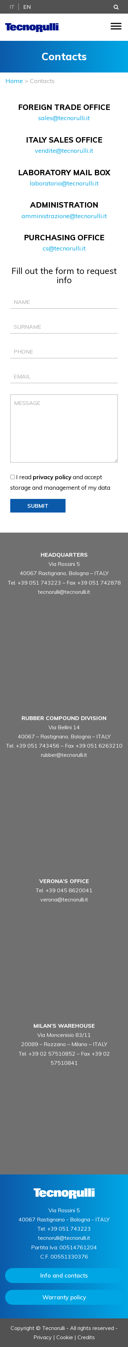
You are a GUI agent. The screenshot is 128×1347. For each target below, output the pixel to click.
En (27, 6)
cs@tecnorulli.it (64, 248)
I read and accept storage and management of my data (60, 482)
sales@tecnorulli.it (64, 118)
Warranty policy (64, 1297)
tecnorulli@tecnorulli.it (64, 603)
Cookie (64, 1337)
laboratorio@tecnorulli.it (64, 183)
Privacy (42, 1337)
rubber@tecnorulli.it (64, 766)
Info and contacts (64, 1275)
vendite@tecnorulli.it (64, 151)
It (12, 6)
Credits (86, 1337)
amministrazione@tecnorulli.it (64, 216)
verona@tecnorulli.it (64, 911)
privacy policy (52, 477)
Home (14, 81)
